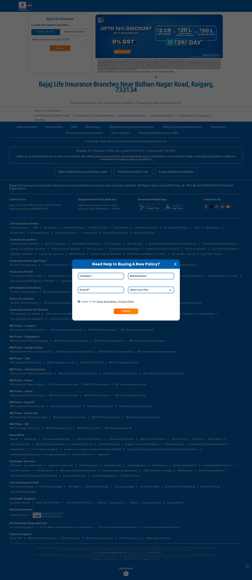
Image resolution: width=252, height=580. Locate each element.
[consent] (79, 301)
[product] (151, 290)
